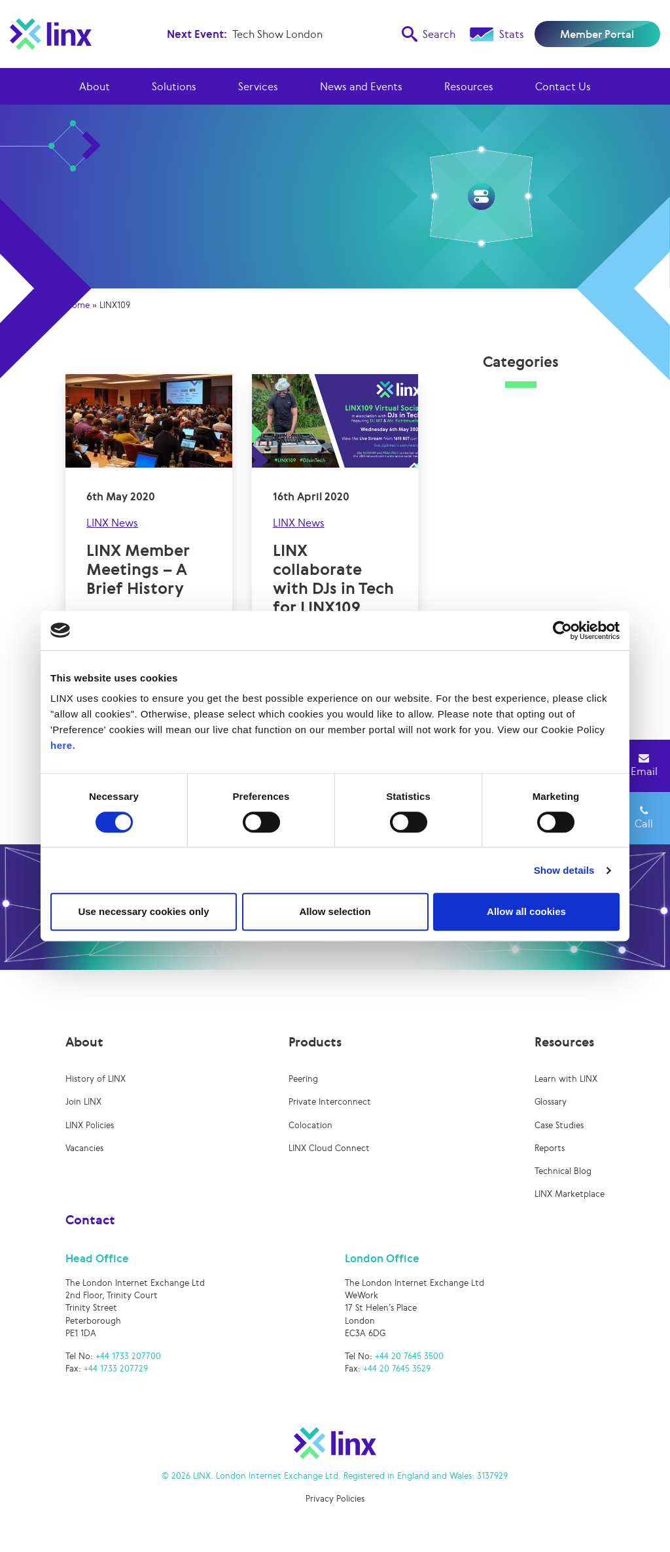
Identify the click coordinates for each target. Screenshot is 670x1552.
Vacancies (84, 1148)
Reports (550, 1148)
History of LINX (95, 1078)
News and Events (361, 86)
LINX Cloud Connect (329, 1148)
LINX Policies (89, 1125)
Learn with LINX (566, 1078)
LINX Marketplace (570, 1193)
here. (62, 745)
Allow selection (334, 911)
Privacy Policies (335, 1498)
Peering (303, 1078)
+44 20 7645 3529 (397, 1368)
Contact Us (563, 86)
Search (428, 34)
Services (258, 86)
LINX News (112, 522)
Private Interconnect (330, 1101)
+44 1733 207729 (116, 1368)
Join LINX (83, 1101)
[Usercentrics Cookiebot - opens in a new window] (562, 630)
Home (77, 305)
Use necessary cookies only (143, 911)
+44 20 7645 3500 (409, 1356)
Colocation (310, 1125)
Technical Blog (563, 1171)
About (94, 86)
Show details (564, 870)
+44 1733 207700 (128, 1356)
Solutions (174, 86)
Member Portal (597, 34)
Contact (90, 1219)
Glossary (551, 1101)
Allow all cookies (526, 911)
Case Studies (559, 1125)
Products (315, 1041)
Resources (468, 86)
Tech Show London (277, 34)
